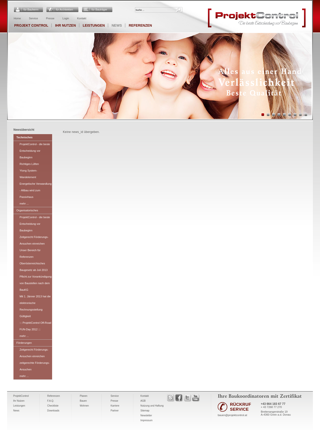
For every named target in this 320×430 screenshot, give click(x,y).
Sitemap (144, 410)
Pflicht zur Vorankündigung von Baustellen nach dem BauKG (36, 283)
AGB (143, 400)
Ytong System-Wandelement (28, 174)
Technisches (24, 137)
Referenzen (140, 25)
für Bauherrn (30, 9)
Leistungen (94, 25)
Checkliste (52, 405)
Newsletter (146, 415)
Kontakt (81, 18)
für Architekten (64, 9)
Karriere (115, 405)
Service (33, 18)
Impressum (146, 420)
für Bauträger (99, 9)
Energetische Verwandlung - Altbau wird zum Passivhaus (36, 190)
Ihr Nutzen (65, 25)
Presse (50, 18)
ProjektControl (21, 396)
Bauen (83, 400)
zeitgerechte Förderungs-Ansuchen (35, 366)
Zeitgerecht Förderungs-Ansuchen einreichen (34, 240)
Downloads (53, 410)
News (117, 25)
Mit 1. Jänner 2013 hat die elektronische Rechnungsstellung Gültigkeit (35, 306)
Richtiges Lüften (29, 163)
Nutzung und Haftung (152, 405)
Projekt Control (31, 25)
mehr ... (24, 203)
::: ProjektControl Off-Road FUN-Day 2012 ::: (35, 326)
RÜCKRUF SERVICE (240, 407)
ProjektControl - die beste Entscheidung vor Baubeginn (35, 151)
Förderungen (24, 342)
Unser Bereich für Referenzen (30, 253)
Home (17, 18)
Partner (115, 410)
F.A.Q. (50, 400)
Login (65, 18)
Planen (83, 396)
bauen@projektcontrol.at (232, 415)
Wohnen (84, 405)
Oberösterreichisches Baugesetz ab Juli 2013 (33, 266)
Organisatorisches (27, 210)
